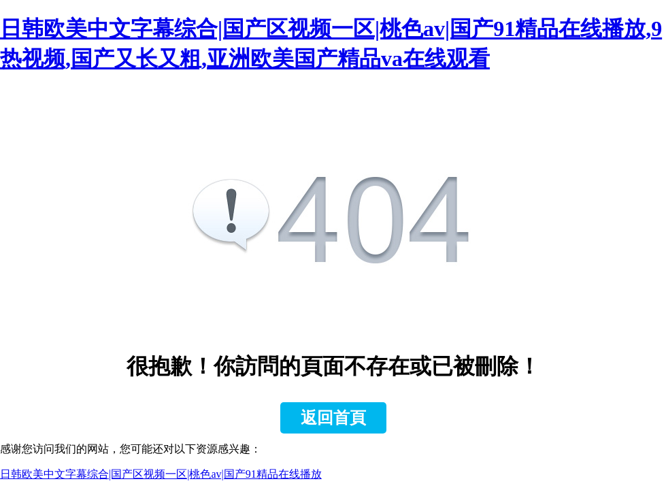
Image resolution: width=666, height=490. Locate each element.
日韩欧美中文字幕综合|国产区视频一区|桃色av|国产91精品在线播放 (161, 474)
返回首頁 (333, 418)
